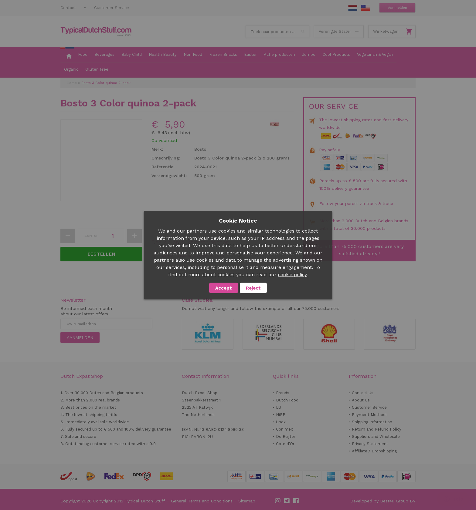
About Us (361, 400)
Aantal (91, 236)
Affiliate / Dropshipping (374, 451)
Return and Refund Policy (376, 429)
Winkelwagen (386, 31)
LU (278, 407)
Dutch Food (287, 400)
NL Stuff (352, 8)
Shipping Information (372, 422)
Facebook (296, 501)
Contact (68, 7)
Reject (253, 288)
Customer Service (111, 7)
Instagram (278, 501)
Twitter (287, 501)
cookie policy (292, 274)
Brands (282, 393)
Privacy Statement (370, 443)
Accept (223, 288)
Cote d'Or (285, 443)
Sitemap (246, 500)
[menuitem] (67, 55)
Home (72, 83)
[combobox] (277, 31)
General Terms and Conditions (202, 500)
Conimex (284, 429)
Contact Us (362, 393)
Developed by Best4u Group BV (383, 500)
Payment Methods (370, 414)
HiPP (280, 414)
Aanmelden (397, 8)
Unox (281, 422)
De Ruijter (285, 436)
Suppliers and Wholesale (376, 436)
